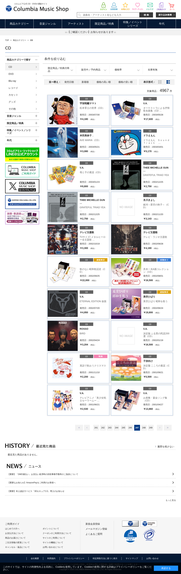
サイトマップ (132, 558)
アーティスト (76, 23)
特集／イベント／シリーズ (19, 131)
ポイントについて (51, 528)
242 (103, 428)
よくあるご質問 (94, 534)
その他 (12, 108)
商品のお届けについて (15, 538)
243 (110, 428)
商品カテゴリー (19, 23)
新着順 (85, 82)
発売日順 (69, 82)
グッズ (12, 101)
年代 (161, 23)
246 (130, 428)
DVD (11, 74)
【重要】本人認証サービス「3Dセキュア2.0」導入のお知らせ (36, 491)
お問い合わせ (152, 558)
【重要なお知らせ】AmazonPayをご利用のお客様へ (32, 482)
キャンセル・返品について (17, 547)
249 (150, 428)
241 (96, 428)
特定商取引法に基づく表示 (105, 558)
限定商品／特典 (104, 23)
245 (123, 428)
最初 (79, 428)
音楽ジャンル (47, 23)
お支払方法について (14, 533)
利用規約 (51, 558)
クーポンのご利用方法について (57, 533)
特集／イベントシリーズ (132, 24)
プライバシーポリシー (74, 558)
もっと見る (171, 500)
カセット (13, 94)
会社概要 (35, 558)
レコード (13, 88)
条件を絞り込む (55, 59)
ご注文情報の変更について (17, 542)
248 (144, 428)
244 (116, 428)
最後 (168, 428)
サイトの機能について (53, 542)
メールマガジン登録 (96, 528)
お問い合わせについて (53, 547)
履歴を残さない (165, 446)
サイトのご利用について (54, 538)
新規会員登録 (93, 524)
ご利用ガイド (12, 524)
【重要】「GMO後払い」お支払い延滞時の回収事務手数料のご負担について (43, 474)
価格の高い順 (103, 82)
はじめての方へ (12, 528)
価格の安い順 (125, 82)
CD (10, 67)
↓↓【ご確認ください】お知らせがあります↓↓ (90, 31)
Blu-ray (12, 81)
